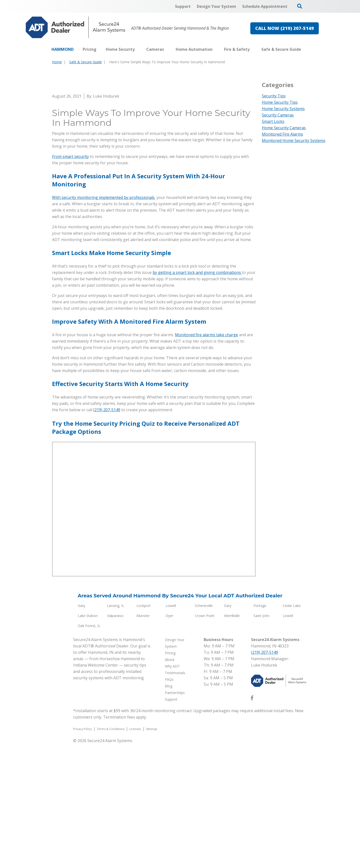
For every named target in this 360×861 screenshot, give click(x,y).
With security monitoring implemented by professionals (103, 314)
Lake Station (88, 733)
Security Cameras (278, 115)
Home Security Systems (283, 108)
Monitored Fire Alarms (282, 134)
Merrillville (232, 733)
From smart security (70, 273)
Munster (143, 733)
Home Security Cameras (284, 127)
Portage (259, 722)
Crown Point (204, 733)
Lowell (171, 722)
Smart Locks (273, 121)
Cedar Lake (292, 722)
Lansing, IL (115, 722)
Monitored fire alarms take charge (206, 452)
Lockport (143, 722)
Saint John (261, 733)
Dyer (169, 733)
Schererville (204, 722)
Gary (81, 722)
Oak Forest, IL (89, 743)
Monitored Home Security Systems (293, 140)
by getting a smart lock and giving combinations (197, 389)
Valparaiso (115, 733)
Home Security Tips (280, 102)
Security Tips (274, 96)
